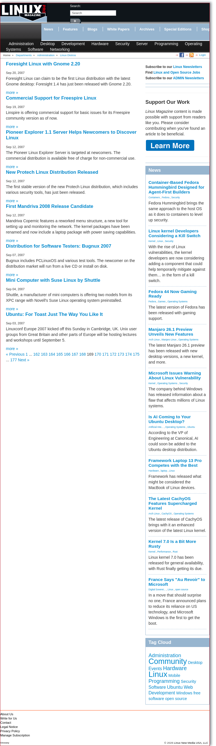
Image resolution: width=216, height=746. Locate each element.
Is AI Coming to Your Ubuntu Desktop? (169, 419)
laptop (164, 470)
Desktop (47, 43)
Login (202, 54)
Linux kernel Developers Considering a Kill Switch (174, 233)
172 (113, 354)
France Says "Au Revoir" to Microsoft (176, 582)
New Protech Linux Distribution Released (52, 172)
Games (162, 301)
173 (121, 354)
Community (167, 661)
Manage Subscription (15, 735)
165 (59, 354)
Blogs (92, 29)
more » (12, 92)
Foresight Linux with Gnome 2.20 (43, 64)
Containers (154, 197)
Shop (205, 29)
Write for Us (8, 718)
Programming (166, 43)
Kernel (151, 241)
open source (181, 589)
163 (44, 354)
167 (75, 354)
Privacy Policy (10, 731)
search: (75, 6)
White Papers (118, 29)
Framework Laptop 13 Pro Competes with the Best (175, 463)
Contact (5, 722)
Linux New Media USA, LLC (191, 742)
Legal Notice (9, 727)
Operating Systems (178, 301)
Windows (184, 693)
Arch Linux (154, 339)
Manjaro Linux (169, 339)
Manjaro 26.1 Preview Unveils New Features (170, 331)
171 (105, 354)
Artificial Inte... (155, 427)
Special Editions (178, 29)
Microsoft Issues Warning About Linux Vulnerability (174, 375)
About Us (6, 714)
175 (136, 354)
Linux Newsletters (187, 67)
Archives (147, 29)
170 (97, 354)
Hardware (100, 43)
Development (73, 43)
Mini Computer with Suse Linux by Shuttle (53, 280)
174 (128, 354)
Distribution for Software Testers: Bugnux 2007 (58, 246)
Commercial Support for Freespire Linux (51, 98)
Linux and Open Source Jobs (177, 72)
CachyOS (167, 513)
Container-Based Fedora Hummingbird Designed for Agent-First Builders (176, 187)
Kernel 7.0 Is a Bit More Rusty (172, 544)
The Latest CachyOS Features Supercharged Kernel (172, 503)
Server (142, 43)
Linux (160, 241)
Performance (164, 551)
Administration (21, 43)
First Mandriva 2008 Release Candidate (49, 206)
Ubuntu (191, 427)
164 (52, 354)
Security (122, 43)
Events (155, 668)
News (48, 29)
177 (13, 360)
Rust (175, 551)
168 (82, 354)
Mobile (174, 675)
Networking (60, 49)
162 (36, 354)
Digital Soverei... (157, 589)
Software (35, 49)
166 (67, 354)
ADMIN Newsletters (188, 78)
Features (70, 29)
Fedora (166, 197)
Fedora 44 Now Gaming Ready (172, 294)
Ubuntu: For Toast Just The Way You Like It (54, 314)
